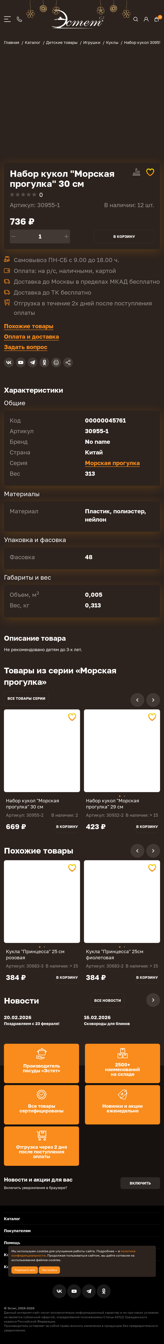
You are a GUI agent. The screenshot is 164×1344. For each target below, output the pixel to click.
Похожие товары (28, 326)
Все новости (107, 1000)
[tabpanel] (42, 750)
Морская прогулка (112, 462)
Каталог (12, 1218)
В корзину (124, 236)
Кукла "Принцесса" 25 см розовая (35, 954)
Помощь (12, 1242)
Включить (140, 1183)
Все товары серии (26, 698)
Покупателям (17, 1230)
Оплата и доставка (31, 336)
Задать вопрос (25, 346)
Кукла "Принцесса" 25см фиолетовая (114, 954)
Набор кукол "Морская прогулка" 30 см (32, 803)
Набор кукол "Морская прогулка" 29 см (112, 803)
